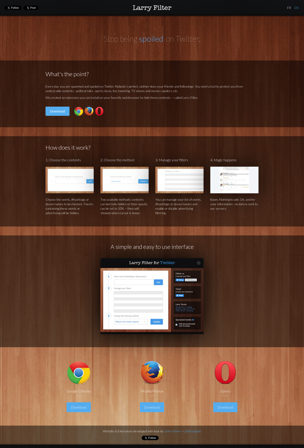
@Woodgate (193, 431)
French (289, 7)
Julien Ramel (172, 431)
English (296, 7)
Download (57, 111)
